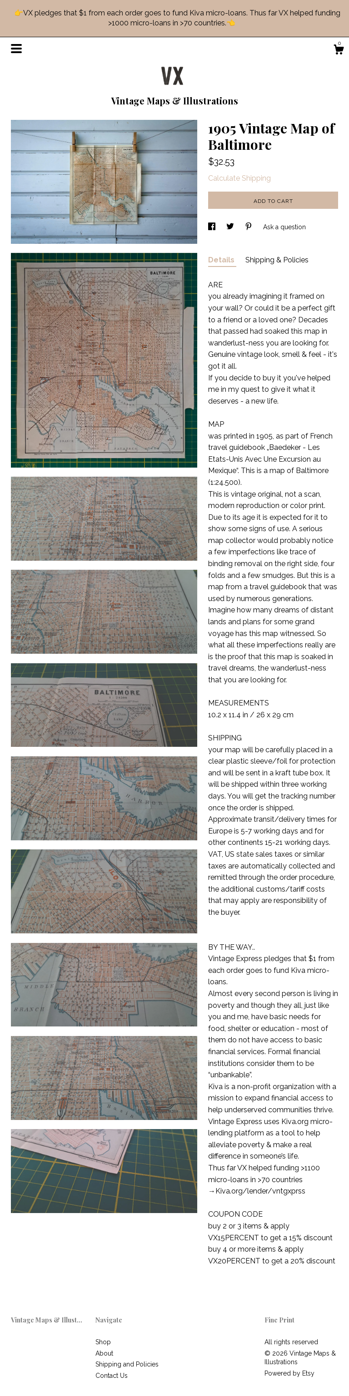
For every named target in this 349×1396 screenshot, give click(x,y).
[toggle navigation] (16, 48)
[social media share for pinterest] (249, 227)
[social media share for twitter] (231, 227)
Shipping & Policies (277, 260)
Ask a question (284, 227)
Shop (103, 1342)
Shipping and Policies (127, 1364)
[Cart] (339, 51)
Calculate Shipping (239, 178)
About (104, 1353)
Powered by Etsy (289, 1373)
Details (222, 260)
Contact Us (111, 1375)
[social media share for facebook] (212, 227)
